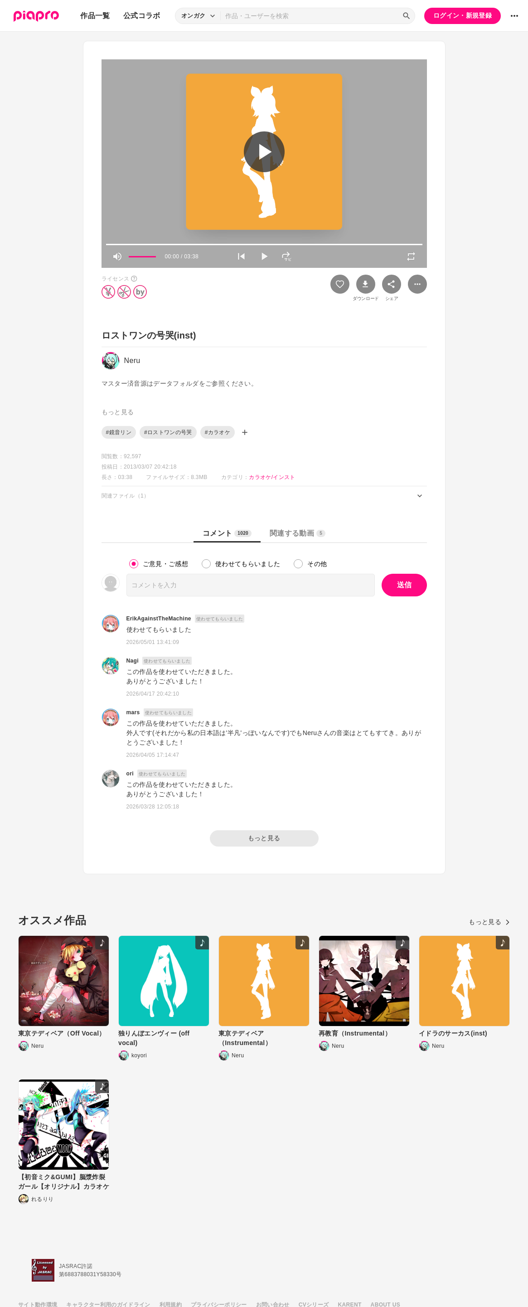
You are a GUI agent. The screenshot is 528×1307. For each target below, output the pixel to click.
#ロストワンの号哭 (168, 432)
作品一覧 (95, 15)
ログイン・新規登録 (462, 15)
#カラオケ (217, 432)
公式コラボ (141, 15)
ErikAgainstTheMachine (158, 618)
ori (130, 773)
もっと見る (264, 838)
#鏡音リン (118, 432)
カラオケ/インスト (272, 477)
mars (133, 712)
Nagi (132, 661)
